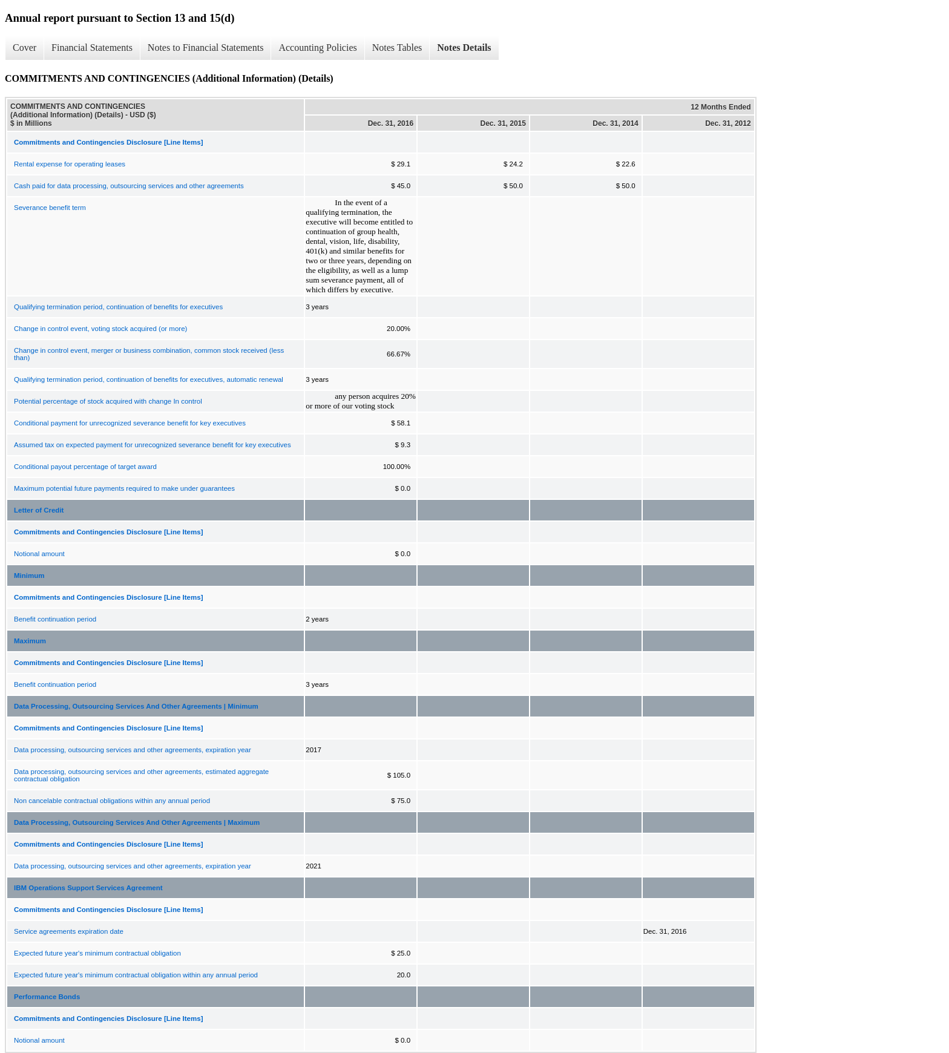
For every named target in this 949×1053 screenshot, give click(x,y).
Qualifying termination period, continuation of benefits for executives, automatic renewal (148, 379)
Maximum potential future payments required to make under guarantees (124, 488)
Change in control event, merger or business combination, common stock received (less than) (149, 354)
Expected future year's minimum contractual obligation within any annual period (136, 975)
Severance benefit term (50, 207)
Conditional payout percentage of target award (85, 466)
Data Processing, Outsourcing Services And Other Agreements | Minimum (136, 706)
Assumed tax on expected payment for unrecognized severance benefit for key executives (152, 444)
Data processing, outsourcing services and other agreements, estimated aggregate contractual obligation (141, 775)
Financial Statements (92, 47)
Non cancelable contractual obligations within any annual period (112, 800)
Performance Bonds (47, 996)
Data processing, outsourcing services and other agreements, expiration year (132, 749)
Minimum (29, 575)
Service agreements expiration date (68, 931)
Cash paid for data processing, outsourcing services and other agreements (129, 185)
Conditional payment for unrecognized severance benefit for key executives (130, 423)
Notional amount (39, 553)
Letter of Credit (39, 510)
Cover (24, 47)
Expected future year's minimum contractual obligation (97, 953)
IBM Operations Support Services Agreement (88, 887)
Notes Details (464, 47)
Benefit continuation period (55, 619)
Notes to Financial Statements (206, 47)
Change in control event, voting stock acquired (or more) (100, 328)
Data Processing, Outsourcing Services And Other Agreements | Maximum (137, 822)
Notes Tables (397, 47)
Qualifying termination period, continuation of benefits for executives (118, 306)
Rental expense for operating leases (69, 164)
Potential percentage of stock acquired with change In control (108, 401)
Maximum (30, 641)
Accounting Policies (317, 47)
